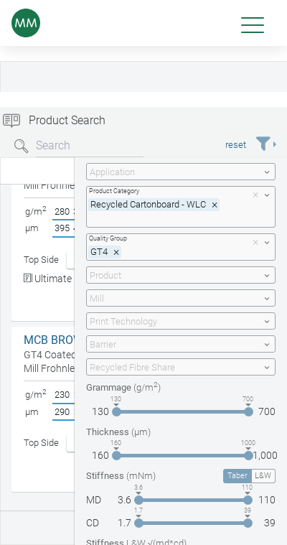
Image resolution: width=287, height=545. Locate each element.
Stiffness (121, 475)
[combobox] (181, 171)
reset (235, 144)
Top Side (41, 259)
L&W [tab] (263, 475)
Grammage (123, 387)
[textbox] (172, 172)
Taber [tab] (237, 475)
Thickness (118, 432)
